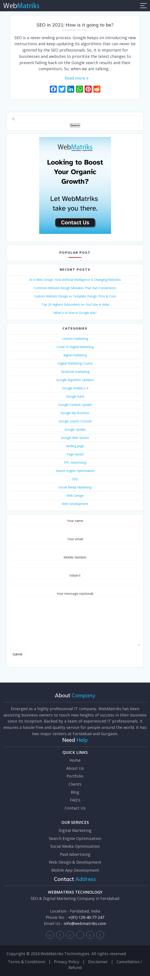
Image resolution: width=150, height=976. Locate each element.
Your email (75, 543)
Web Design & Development (75, 862)
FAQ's (75, 800)
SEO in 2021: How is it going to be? (75, 25)
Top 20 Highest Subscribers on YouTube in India (75, 304)
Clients (75, 784)
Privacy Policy (66, 961)
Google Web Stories (75, 438)
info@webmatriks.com (85, 923)
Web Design (75, 495)
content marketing (75, 338)
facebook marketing (75, 372)
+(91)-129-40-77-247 (86, 917)
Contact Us (75, 808)
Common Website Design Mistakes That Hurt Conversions (75, 288)
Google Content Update (75, 405)
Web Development (75, 504)
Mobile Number (75, 561)
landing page (75, 446)
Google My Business (75, 413)
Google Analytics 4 (75, 388)
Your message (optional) (75, 618)
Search (74, 125)
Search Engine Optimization (75, 471)
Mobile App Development (75, 870)
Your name (75, 524)
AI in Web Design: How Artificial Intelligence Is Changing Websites (75, 280)
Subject (75, 579)
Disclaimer (98, 961)
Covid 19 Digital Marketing (75, 347)
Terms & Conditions (26, 961)
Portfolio (75, 776)
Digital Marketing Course (75, 363)
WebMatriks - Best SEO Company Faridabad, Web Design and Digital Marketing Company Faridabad (21, 5)
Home (75, 760)
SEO (75, 479)
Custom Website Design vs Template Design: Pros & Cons (75, 296)
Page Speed (75, 454)
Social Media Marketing (75, 487)
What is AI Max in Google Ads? (75, 313)
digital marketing (75, 355)
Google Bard (75, 396)
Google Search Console (75, 421)
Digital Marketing (75, 830)
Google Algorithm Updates (75, 380)
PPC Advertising (75, 462)
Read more (75, 78)
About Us (75, 768)
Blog (75, 792)
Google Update (75, 429)
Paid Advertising (75, 854)
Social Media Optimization (75, 846)
